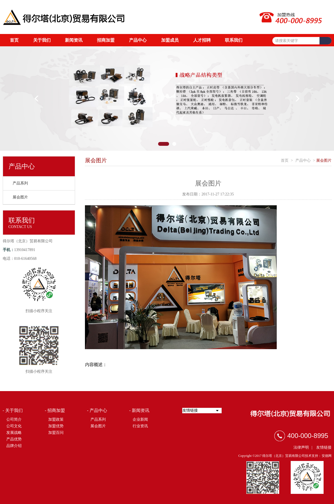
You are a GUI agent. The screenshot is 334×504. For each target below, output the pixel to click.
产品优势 (14, 439)
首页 (14, 40)
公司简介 (14, 419)
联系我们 (233, 40)
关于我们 (42, 40)
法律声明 (301, 447)
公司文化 (14, 426)
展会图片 (20, 197)
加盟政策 (56, 419)
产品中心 (138, 40)
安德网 (327, 456)
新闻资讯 (73, 40)
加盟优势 (56, 426)
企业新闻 (140, 419)
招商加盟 (106, 40)
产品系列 (20, 183)
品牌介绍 (14, 446)
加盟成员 (170, 40)
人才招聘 (202, 40)
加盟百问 (56, 433)
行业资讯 (140, 426)
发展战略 (14, 433)
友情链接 (324, 447)
